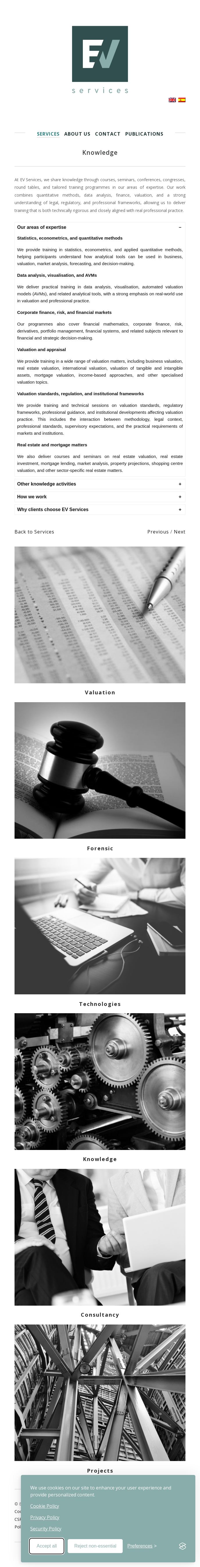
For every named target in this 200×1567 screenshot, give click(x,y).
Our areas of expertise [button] (41, 227)
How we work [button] (32, 496)
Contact (108, 134)
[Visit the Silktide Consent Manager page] (182, 1546)
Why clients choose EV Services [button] (52, 509)
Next (179, 532)
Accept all (47, 1545)
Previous (158, 532)
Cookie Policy (44, 1506)
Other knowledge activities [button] (46, 483)
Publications (144, 134)
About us (77, 134)
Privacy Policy (44, 1517)
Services (48, 134)
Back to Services (34, 532)
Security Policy (45, 1528)
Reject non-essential (95, 1545)
